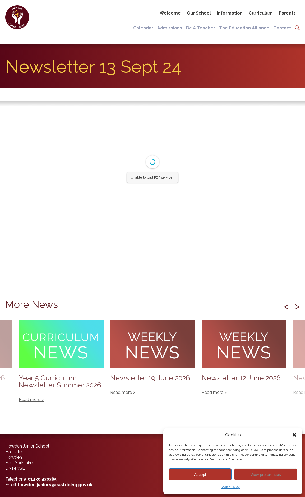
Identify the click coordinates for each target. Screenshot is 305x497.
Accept (200, 474)
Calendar (143, 27)
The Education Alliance (244, 27)
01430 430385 (42, 479)
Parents (287, 13)
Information (230, 13)
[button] (294, 434)
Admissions (169, 27)
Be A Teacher (200, 27)
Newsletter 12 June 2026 (244, 360)
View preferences (265, 474)
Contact (282, 27)
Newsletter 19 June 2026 (152, 360)
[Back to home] (19, 18)
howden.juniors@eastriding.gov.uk (55, 484)
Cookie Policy (230, 487)
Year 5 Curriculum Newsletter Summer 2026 (61, 364)
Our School (199, 13)
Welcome (170, 13)
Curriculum (261, 13)
